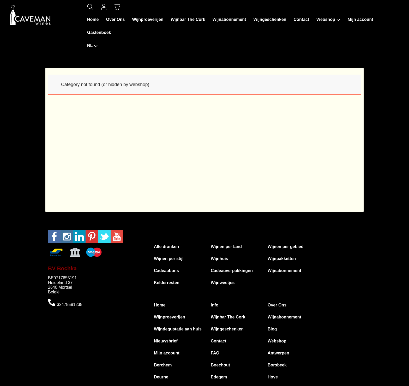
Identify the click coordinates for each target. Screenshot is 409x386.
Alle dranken (166, 246)
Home (93, 19)
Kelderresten (166, 282)
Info (214, 305)
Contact (301, 19)
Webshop (328, 19)
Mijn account (360, 19)
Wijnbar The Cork (188, 19)
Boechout (220, 365)
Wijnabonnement (229, 19)
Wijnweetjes (222, 282)
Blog (272, 329)
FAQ (215, 353)
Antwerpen (278, 353)
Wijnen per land (226, 246)
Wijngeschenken (269, 19)
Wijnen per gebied (286, 246)
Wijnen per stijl (169, 258)
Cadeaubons (166, 270)
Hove (273, 377)
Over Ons (115, 19)
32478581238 (69, 304)
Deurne (161, 377)
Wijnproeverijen (147, 19)
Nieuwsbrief (166, 341)
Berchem (163, 365)
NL (92, 45)
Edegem (219, 377)
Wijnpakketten (282, 258)
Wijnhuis (219, 258)
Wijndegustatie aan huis (178, 329)
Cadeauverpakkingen (232, 270)
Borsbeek (277, 365)
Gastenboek (99, 32)
